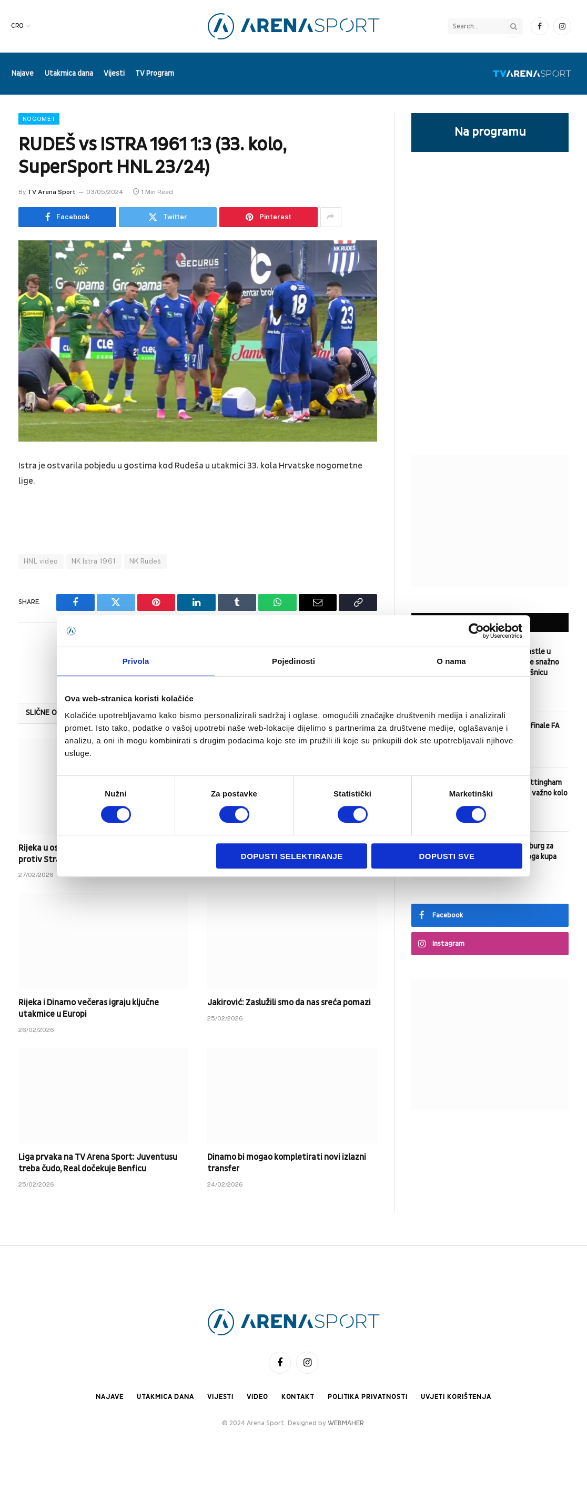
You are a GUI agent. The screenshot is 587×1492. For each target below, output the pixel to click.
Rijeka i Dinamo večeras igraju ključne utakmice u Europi (88, 1008)
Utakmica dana (69, 73)
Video (256, 1397)
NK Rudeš (145, 561)
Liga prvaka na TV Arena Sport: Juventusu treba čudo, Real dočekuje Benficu (97, 1163)
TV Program (154, 73)
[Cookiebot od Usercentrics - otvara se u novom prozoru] (476, 631)
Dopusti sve (447, 856)
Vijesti (114, 73)
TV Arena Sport (51, 192)
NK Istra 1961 (94, 561)
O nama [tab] (451, 661)
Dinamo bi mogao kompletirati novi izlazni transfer (286, 1163)
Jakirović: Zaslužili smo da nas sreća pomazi (289, 1002)
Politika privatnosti (367, 1397)
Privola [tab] (136, 661)
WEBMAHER (346, 1423)
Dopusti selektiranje (292, 856)
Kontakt (297, 1397)
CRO (17, 26)
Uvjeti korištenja (456, 1397)
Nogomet (39, 119)
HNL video (41, 561)
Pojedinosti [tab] (293, 661)
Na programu (490, 132)
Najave (23, 73)
